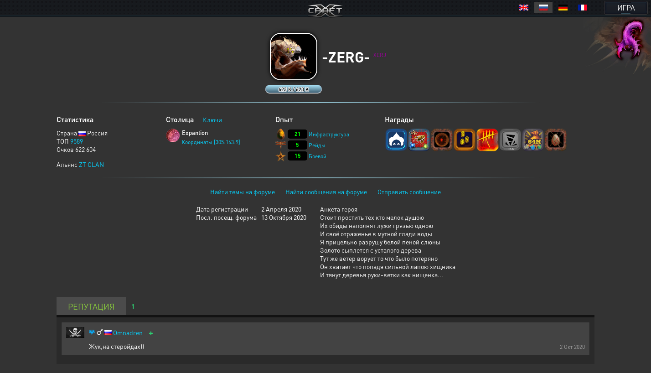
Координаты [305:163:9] (211, 142)
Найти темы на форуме (242, 191)
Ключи (212, 119)
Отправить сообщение (409, 191)
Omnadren (128, 333)
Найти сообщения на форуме (326, 191)
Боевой (317, 156)
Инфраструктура (329, 134)
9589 (76, 141)
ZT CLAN (91, 164)
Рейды (317, 145)
